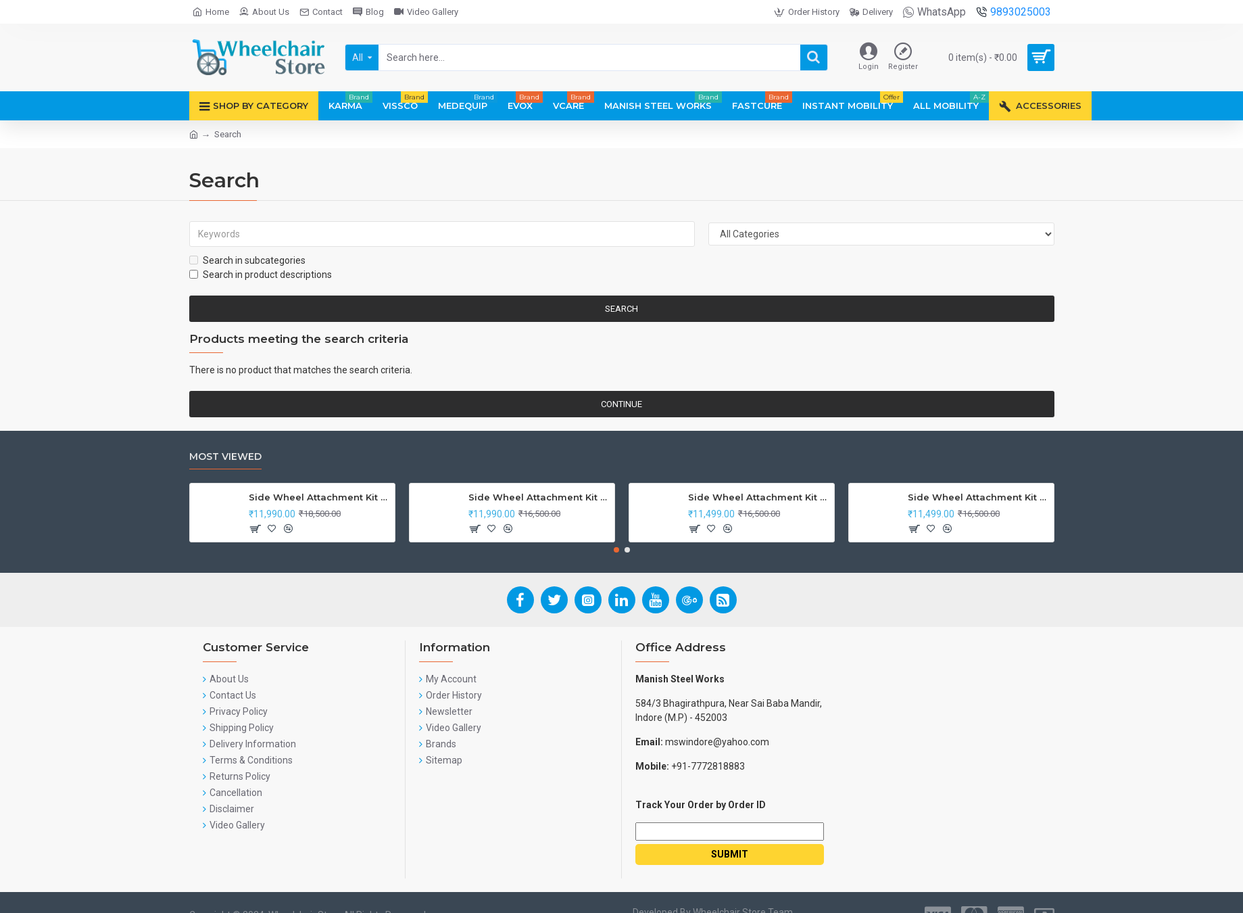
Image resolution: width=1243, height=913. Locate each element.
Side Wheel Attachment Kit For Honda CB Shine (319, 497)
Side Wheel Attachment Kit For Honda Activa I (978, 497)
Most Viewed (225, 457)
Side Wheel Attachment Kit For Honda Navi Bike (539, 497)
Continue (621, 404)
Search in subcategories (247, 260)
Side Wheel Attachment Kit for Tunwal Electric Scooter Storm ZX (758, 497)
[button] (616, 550)
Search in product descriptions (260, 274)
